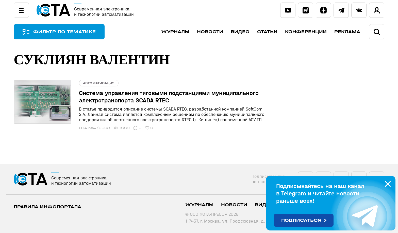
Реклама (347, 32)
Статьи (267, 32)
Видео (240, 32)
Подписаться (301, 220)
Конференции (306, 32)
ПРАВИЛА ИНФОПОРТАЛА (47, 207)
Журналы (175, 32)
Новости (210, 32)
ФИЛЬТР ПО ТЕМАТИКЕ (64, 32)
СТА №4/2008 (94, 128)
